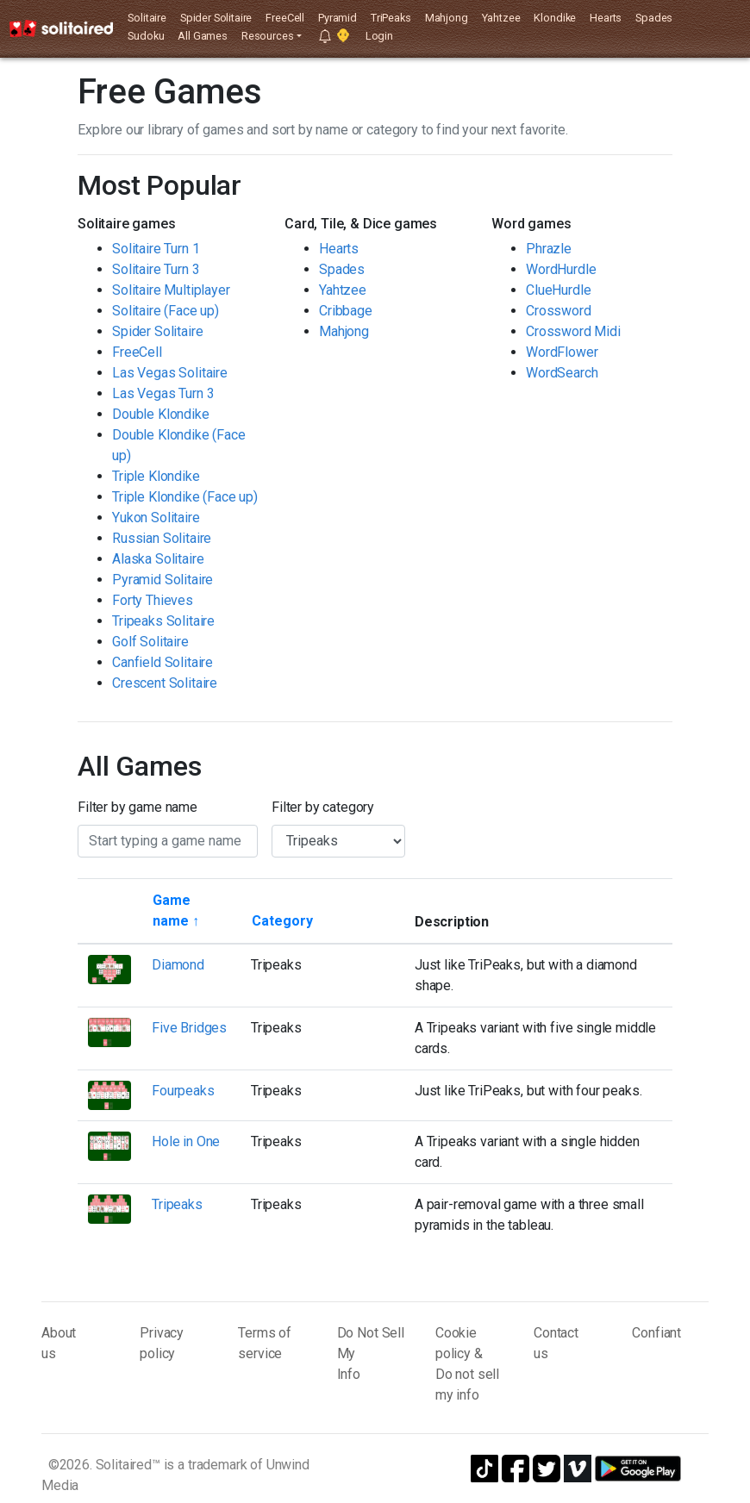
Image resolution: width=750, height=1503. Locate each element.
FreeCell (285, 17)
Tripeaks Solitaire (163, 621)
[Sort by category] (282, 921)
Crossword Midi (573, 331)
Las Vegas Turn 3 (163, 393)
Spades (653, 17)
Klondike (555, 17)
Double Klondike (160, 414)
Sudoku (146, 35)
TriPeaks (391, 17)
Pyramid (337, 17)
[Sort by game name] (191, 910)
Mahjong (446, 17)
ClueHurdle (558, 290)
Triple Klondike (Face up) (185, 497)
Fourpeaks (183, 1090)
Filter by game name (137, 807)
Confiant (656, 1333)
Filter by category (323, 807)
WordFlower (561, 352)
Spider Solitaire (216, 17)
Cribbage (345, 310)
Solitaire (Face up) (165, 310)
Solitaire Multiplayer (171, 290)
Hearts (606, 17)
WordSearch (561, 373)
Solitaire (147, 17)
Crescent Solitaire (164, 683)
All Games (203, 35)
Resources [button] (267, 35)
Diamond (178, 965)
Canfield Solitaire (162, 662)
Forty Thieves (152, 600)
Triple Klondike (156, 476)
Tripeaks (177, 1204)
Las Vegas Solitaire (170, 373)
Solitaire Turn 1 (155, 248)
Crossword (558, 310)
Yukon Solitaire (156, 517)
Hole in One (186, 1141)
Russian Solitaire (161, 538)
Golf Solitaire (150, 641)
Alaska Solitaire (157, 559)
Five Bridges (189, 1028)
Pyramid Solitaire (162, 579)
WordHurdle (561, 269)
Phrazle (549, 248)
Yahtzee (501, 17)
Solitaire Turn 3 (155, 269)
